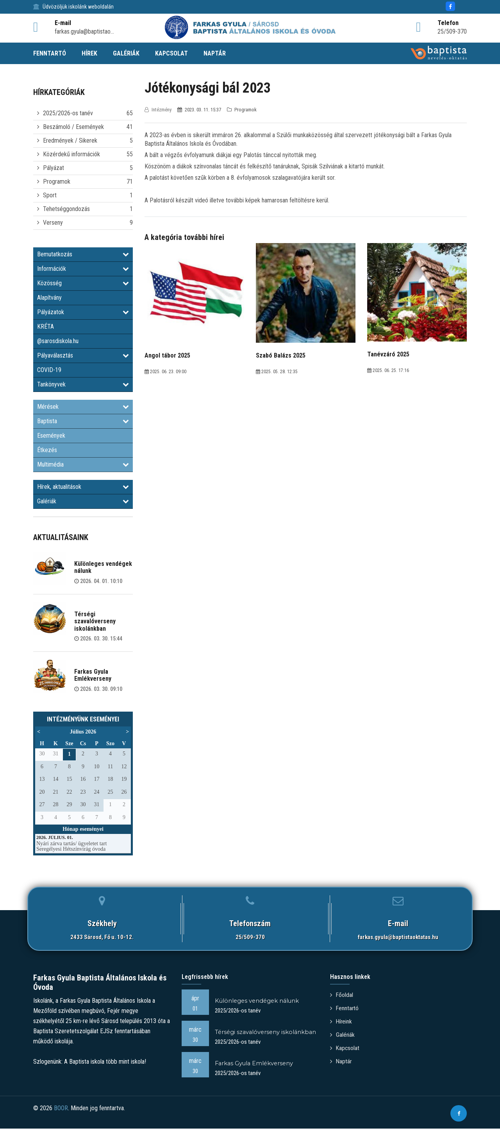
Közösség (83, 283)
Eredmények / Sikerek (70, 140)
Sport (50, 195)
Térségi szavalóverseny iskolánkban (95, 621)
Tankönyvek (83, 384)
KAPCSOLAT (171, 53)
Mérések (83, 406)
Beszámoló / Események (73, 127)
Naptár (341, 1059)
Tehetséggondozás (66, 209)
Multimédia (83, 464)
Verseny (53, 222)
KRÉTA (45, 326)
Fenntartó (345, 1007)
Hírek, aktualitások (83, 486)
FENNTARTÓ (49, 53)
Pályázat (53, 168)
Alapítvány (49, 297)
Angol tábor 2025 (167, 355)
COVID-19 (49, 370)
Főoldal (342, 994)
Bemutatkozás (83, 254)
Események (51, 435)
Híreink (341, 1020)
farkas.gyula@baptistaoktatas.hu (398, 937)
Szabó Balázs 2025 (280, 355)
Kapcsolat (345, 1046)
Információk (83, 268)
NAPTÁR (215, 53)
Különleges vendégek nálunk (103, 567)
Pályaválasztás (83, 355)
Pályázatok (83, 312)
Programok (56, 181)
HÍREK (89, 53)
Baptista (83, 421)
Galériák (83, 501)
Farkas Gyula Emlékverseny (92, 675)
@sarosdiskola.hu (58, 341)
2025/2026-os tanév (68, 113)
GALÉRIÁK (126, 53)
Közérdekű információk (71, 154)
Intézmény (159, 110)
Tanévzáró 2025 (388, 354)
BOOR (61, 1117)
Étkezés (47, 450)
